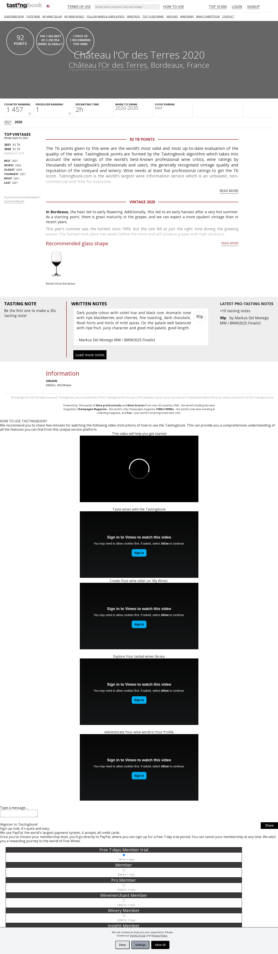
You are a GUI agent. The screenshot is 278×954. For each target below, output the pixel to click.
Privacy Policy (159, 935)
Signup (253, 6)
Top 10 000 (218, 6)
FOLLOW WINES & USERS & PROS (105, 16)
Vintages (172, 16)
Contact (228, 16)
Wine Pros (133, 16)
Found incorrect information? (22, 199)
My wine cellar (52, 16)
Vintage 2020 (142, 201)
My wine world (74, 16)
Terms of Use (138, 935)
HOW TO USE (173, 6)
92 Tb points (142, 139)
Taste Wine (33, 16)
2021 (8, 122)
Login (237, 6)
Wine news (187, 16)
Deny (122, 945)
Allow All (160, 945)
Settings (140, 945)
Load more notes (89, 354)
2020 (18, 122)
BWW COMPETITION (208, 16)
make (41, 310)
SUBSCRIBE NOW (14, 16)
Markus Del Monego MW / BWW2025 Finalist (244, 320)
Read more (229, 191)
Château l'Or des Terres (108, 65)
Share (269, 826)
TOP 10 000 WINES (153, 16)
